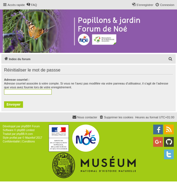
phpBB (25, 126)
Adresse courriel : (17, 79)
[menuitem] (31, 5)
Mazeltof (30, 137)
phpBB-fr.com (25, 133)
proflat (13, 137)
